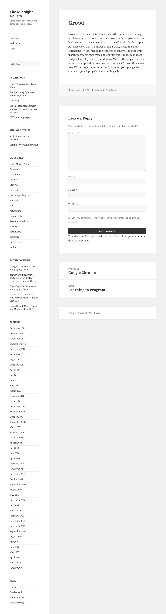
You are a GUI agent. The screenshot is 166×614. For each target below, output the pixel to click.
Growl (72, 34)
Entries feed (16, 592)
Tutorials (14, 236)
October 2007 (16, 479)
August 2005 (16, 536)
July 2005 (14, 541)
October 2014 (16, 333)
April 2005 (15, 557)
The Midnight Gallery (21, 13)
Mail (12, 205)
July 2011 (14, 375)
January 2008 (16, 468)
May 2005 (14, 552)
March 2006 (15, 510)
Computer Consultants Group (24, 144)
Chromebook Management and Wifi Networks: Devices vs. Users (23, 109)
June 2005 (14, 547)
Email (72, 190)
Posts (12, 48)
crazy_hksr (15, 266)
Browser (14, 169)
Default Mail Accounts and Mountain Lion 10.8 (24, 297)
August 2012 (16, 359)
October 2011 (16, 364)
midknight (99, 90)
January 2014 (16, 338)
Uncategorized (17, 242)
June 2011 (14, 380)
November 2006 (17, 500)
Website (73, 203)
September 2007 (18, 484)
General (14, 179)
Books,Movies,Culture (20, 164)
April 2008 (15, 458)
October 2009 (16, 416)
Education (15, 174)
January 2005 (16, 567)
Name (72, 176)
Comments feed (17, 597)
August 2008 (16, 442)
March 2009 (15, 427)
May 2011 (14, 385)
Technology (15, 231)
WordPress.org (17, 602)
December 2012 (17, 349)
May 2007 (14, 494)
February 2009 (17, 432)
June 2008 (14, 453)
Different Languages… (21, 117)
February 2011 (17, 396)
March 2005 (15, 562)
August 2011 (16, 370)
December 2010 (17, 406)
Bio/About (14, 38)
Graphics (14, 184)
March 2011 (15, 390)
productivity (16, 216)
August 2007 (16, 489)
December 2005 (17, 520)
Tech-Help (15, 226)
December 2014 (17, 328)
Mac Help (14, 200)
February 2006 (17, 515)
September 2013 (18, 343)
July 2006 (14, 505)
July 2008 (14, 448)
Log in (13, 587)
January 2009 (16, 437)
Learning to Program (20, 195)
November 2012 (17, 354)
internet (14, 190)
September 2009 (18, 422)
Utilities (13, 247)
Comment (75, 133)
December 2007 (17, 474)
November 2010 (17, 411)
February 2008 (17, 463)
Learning (14, 100)
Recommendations (19, 221)
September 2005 (18, 531)
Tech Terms (15, 43)
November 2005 (17, 526)
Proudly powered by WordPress (84, 312)
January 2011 (16, 401)
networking (15, 210)
